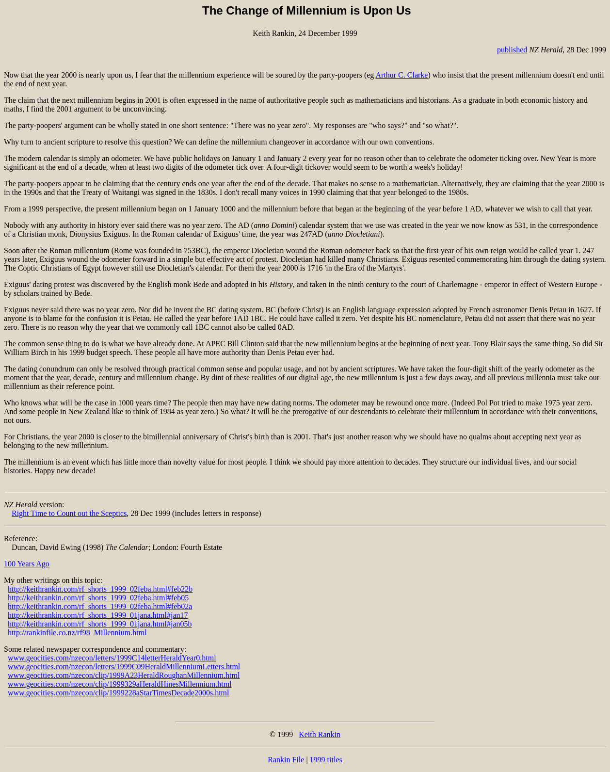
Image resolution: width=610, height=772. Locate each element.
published (512, 50)
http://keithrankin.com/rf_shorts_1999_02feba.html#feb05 (98, 598)
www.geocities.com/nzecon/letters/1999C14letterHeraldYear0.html (112, 658)
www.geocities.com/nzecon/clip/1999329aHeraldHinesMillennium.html (120, 684)
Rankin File (286, 760)
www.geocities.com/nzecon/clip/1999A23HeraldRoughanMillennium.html (124, 675)
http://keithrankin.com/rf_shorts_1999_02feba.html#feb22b (100, 589)
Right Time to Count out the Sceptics (69, 513)
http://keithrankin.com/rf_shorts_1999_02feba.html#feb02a (100, 606)
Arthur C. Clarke (401, 75)
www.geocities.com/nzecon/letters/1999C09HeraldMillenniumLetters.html (124, 666)
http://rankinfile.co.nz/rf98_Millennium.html (77, 632)
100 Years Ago (26, 564)
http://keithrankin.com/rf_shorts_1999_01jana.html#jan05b (100, 624)
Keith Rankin (319, 734)
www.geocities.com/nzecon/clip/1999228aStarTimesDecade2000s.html (118, 693)
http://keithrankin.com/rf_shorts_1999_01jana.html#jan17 (98, 615)
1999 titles (326, 760)
